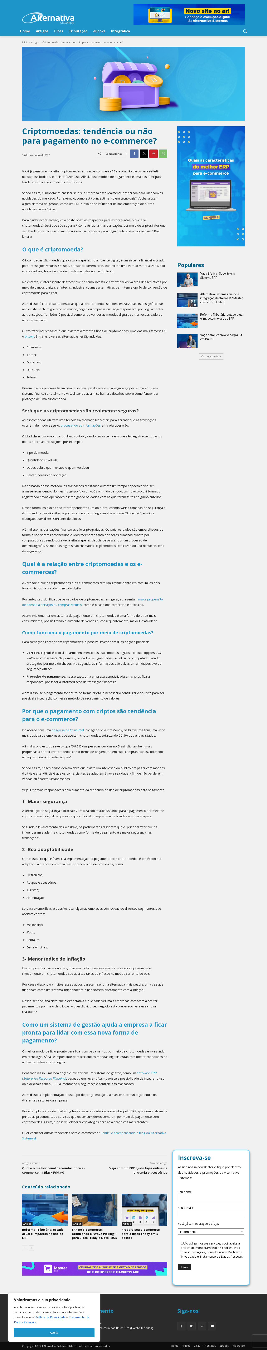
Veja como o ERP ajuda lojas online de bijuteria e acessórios (138, 1170)
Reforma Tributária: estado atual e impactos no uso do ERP (43, 1234)
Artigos (35, 42)
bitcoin (29, 336)
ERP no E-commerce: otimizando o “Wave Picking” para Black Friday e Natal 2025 (94, 1234)
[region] (54, 1317)
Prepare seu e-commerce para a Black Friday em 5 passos (141, 1234)
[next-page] (31, 1248)
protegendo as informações (81, 425)
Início (25, 42)
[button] (245, 31)
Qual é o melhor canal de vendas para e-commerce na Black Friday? (53, 1170)
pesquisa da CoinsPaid (68, 730)
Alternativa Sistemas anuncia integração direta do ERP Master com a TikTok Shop (221, 298)
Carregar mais (211, 356)
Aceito (54, 1333)
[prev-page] (24, 1248)
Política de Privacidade (50, 1317)
